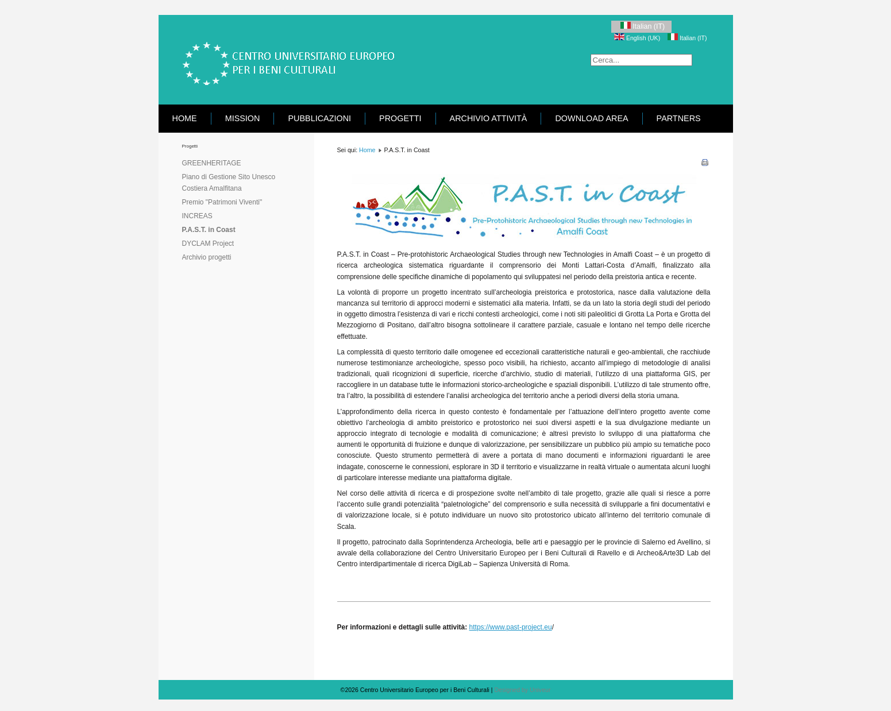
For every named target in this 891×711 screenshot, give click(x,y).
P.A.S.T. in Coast (209, 230)
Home (184, 118)
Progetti (400, 118)
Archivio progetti (207, 257)
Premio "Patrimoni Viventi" (222, 202)
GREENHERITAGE (211, 163)
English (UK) (638, 37)
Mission (242, 118)
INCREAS (197, 216)
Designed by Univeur (522, 689)
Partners (679, 118)
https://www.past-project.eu (510, 627)
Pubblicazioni (319, 118)
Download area (591, 118)
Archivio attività (488, 118)
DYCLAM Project (208, 243)
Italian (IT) (641, 26)
